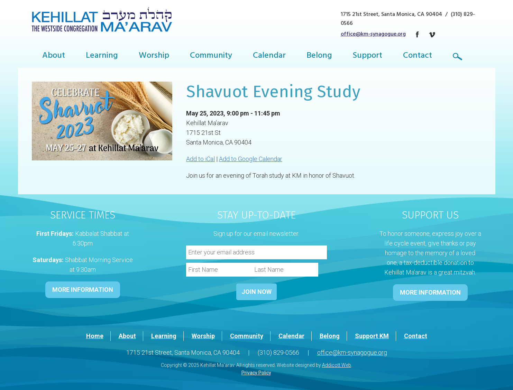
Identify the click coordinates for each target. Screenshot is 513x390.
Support (367, 56)
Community (211, 56)
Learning (102, 56)
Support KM (372, 336)
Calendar (269, 56)
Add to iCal (200, 158)
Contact (417, 56)
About (53, 56)
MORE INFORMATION (82, 289)
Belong (319, 56)
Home (94, 336)
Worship (154, 56)
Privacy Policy (256, 372)
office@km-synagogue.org (373, 34)
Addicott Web (336, 365)
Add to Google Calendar (250, 158)
